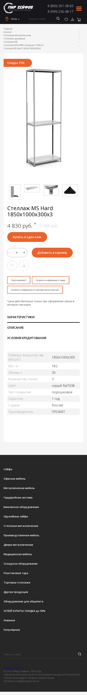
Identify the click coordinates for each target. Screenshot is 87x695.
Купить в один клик (27, 237)
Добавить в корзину (52, 253)
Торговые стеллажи (17, 582)
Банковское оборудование (21, 507)
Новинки (9, 620)
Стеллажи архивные (14, 38)
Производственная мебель (21, 535)
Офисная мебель (14, 478)
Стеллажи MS (11, 41)
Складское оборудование (21, 563)
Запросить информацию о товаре (50, 280)
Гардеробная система (18, 497)
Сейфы (8, 469)
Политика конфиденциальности (21, 681)
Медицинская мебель (18, 554)
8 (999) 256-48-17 (60, 11)
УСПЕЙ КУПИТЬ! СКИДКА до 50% (24, 611)
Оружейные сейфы (16, 516)
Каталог (8, 32)
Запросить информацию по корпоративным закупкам (35, 290)
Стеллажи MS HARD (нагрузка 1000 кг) (24, 45)
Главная (8, 28)
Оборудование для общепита (23, 601)
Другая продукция (16, 592)
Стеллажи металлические (17, 35)
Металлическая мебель (19, 488)
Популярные (12, 629)
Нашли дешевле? (18, 280)
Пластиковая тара (16, 573)
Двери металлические (18, 544)
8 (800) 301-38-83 (60, 6)
